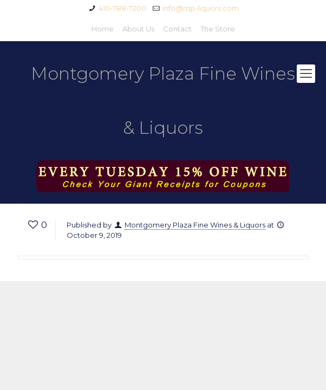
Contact (177, 28)
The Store (217, 28)
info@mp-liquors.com (200, 8)
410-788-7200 (122, 8)
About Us (138, 28)
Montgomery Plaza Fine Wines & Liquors (163, 100)
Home (103, 28)
